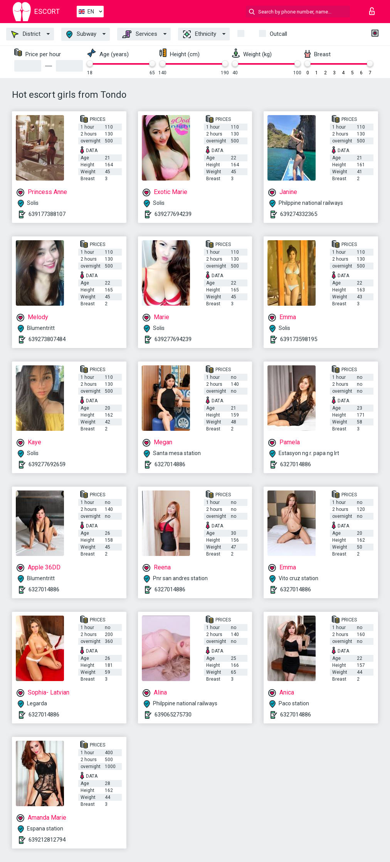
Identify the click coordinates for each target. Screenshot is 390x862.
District (25, 34)
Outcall (278, 33)
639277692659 (47, 464)
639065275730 (173, 714)
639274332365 (298, 214)
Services (139, 34)
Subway (81, 34)
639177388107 (47, 214)
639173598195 (298, 339)
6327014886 (170, 464)
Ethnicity (199, 34)
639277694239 (173, 214)
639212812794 (47, 839)
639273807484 (47, 339)
